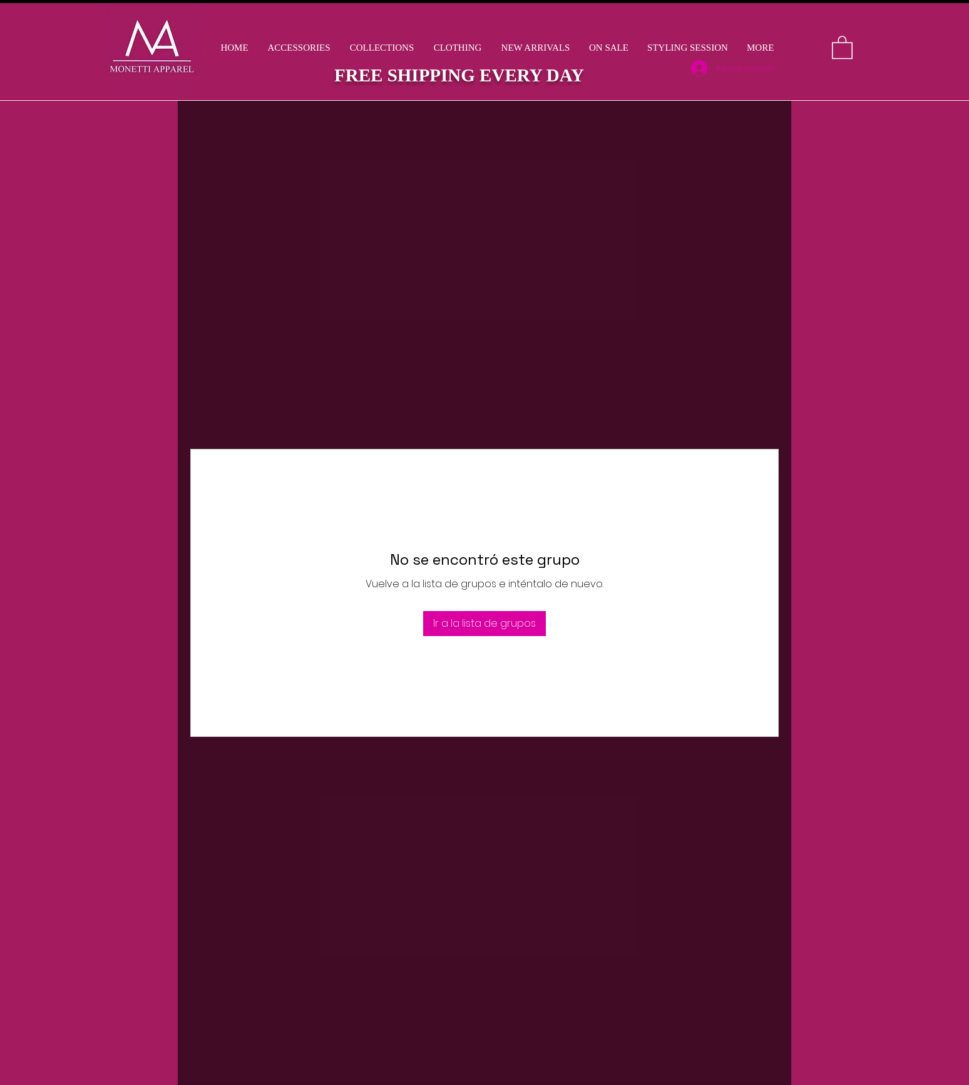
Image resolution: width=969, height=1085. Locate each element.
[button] (382, 48)
